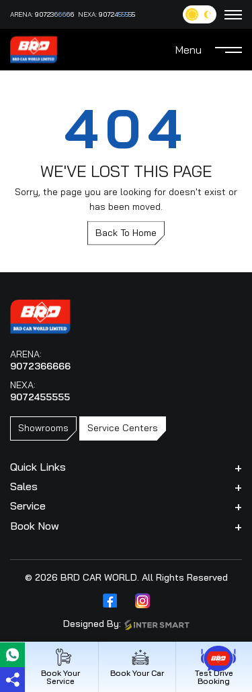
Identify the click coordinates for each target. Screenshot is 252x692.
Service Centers (122, 428)
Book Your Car (137, 662)
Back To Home (126, 233)
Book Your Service (60, 666)
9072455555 (117, 14)
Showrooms (43, 428)
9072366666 (54, 14)
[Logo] (33, 48)
